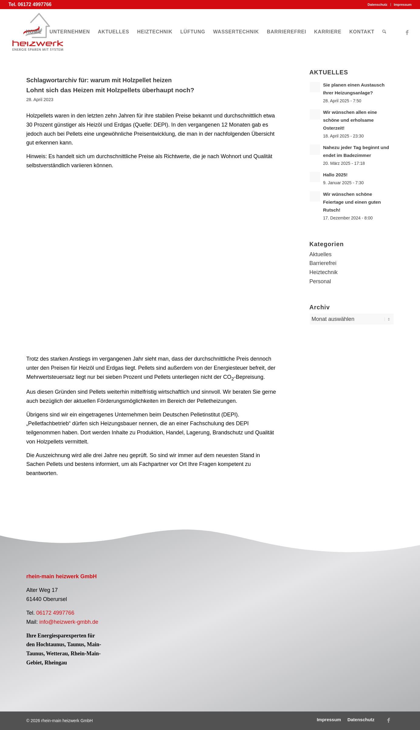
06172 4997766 (55, 613)
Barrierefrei (322, 263)
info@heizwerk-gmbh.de (68, 622)
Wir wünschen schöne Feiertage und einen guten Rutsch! (352, 202)
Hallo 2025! (335, 174)
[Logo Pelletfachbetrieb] (161, 598)
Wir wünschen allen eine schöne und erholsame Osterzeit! (350, 120)
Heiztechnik (323, 272)
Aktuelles (320, 254)
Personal (320, 281)
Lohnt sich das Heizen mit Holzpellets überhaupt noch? (110, 90)
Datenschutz (377, 4)
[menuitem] (377, 4)
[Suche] (384, 32)
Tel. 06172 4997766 (30, 4)
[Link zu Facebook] (406, 31)
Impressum (403, 4)
